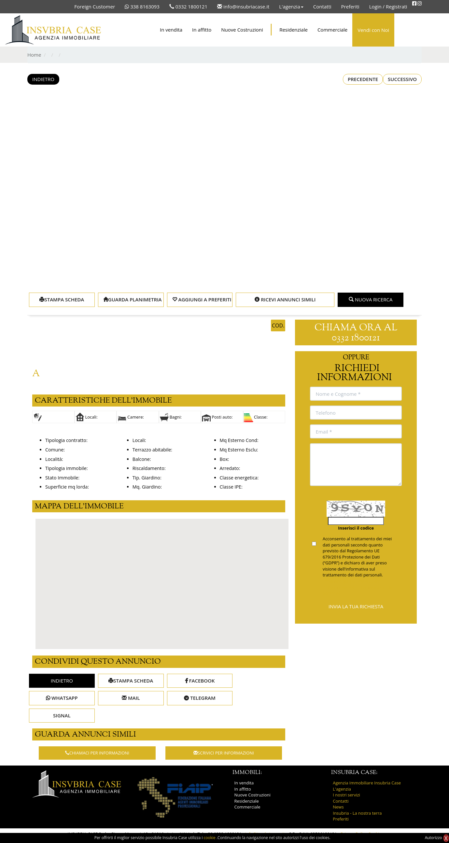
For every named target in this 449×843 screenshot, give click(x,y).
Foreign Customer (94, 6)
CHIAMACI (97, 753)
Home (34, 54)
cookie (210, 837)
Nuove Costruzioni (242, 29)
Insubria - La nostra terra (357, 813)
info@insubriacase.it (243, 6)
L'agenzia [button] (291, 6)
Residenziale (293, 29)
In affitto (201, 29)
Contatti (322, 6)
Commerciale (332, 29)
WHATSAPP (61, 698)
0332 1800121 (188, 6)
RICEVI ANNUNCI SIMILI (285, 299)
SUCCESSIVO (402, 79)
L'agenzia (342, 789)
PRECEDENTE (363, 79)
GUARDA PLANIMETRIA (132, 299)
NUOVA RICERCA (371, 299)
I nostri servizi (346, 795)
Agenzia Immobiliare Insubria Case (367, 783)
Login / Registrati (388, 6)
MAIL (131, 698)
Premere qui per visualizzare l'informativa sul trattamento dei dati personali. (359, 587)
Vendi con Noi (373, 30)
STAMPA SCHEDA (61, 299)
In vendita (171, 29)
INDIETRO (43, 79)
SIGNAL (62, 715)
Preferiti (350, 6)
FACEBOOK (200, 680)
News (338, 807)
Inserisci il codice (356, 528)
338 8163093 (142, 6)
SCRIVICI (223, 753)
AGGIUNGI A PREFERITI (202, 299)
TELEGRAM (199, 698)
